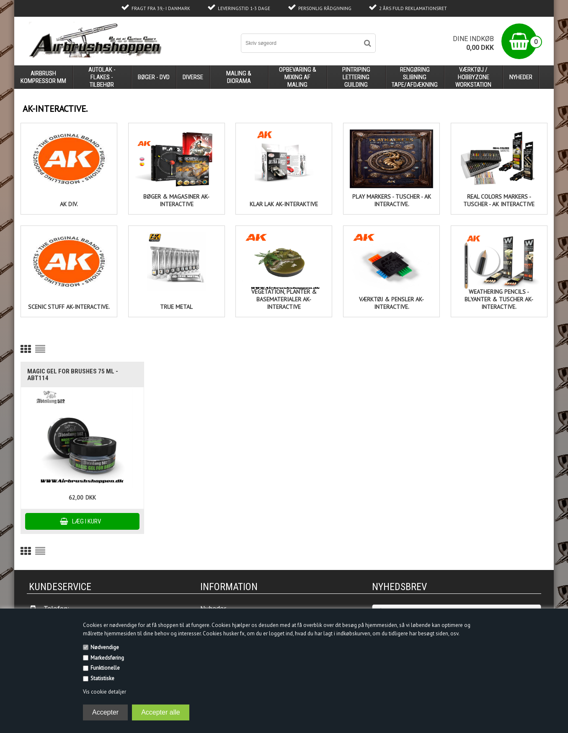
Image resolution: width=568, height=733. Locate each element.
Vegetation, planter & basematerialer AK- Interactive (284, 299)
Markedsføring (107, 657)
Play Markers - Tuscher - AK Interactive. (391, 200)
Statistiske (102, 678)
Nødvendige (104, 647)
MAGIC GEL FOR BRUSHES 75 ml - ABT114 (72, 375)
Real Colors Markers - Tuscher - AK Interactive (498, 200)
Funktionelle (105, 667)
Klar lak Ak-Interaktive (284, 204)
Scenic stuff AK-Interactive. (69, 307)
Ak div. (69, 204)
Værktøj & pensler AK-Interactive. (391, 303)
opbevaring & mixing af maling (297, 77)
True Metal (176, 307)
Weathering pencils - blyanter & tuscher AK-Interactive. (499, 299)
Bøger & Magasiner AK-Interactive (176, 200)
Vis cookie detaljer (104, 691)
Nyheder (520, 77)
